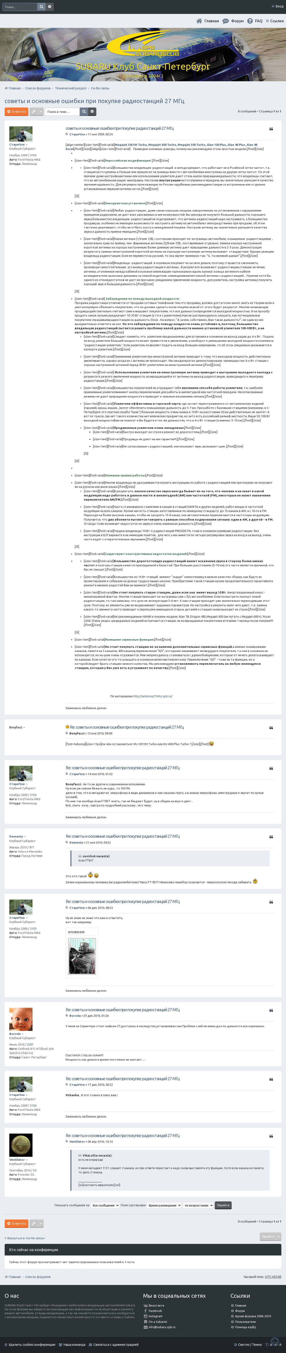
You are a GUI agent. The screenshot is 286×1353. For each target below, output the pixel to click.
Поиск (41, 7)
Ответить (18, 111)
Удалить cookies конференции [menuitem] (32, 1344)
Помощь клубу (245, 1327)
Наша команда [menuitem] (74, 1344)
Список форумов (38, 1277)
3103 (33, 155)
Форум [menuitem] (237, 21)
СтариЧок (17, 144)
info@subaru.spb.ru (162, 1327)
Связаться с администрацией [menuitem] (116, 1344)
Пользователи (245, 1321)
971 (31, 847)
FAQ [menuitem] (259, 21)
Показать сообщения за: (87, 1205)
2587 (30, 1044)
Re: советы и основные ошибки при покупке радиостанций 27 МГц (127, 727)
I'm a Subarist (158, 1321)
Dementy (16, 836)
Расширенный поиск (50, 7)
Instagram (155, 1316)
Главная (212, 21)
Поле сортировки (151, 1205)
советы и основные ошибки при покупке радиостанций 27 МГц (94, 101)
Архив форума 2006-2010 (253, 1316)
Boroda (15, 1033)
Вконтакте (156, 1305)
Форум (240, 1310)
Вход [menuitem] (280, 6)
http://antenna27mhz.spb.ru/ (152, 696)
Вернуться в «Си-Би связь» (26, 1238)
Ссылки (277, 21)
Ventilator (17, 1159)
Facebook (155, 1310)
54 (34, 1170)
